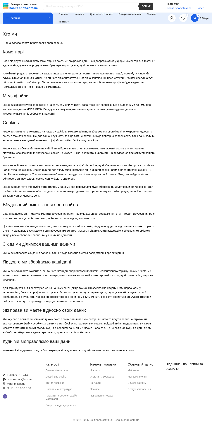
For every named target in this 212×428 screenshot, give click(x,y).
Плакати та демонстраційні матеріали (62, 399)
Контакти (95, 385)
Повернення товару (101, 397)
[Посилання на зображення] (22, 367)
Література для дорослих (61, 407)
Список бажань (137, 385)
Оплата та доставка (102, 378)
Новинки (95, 372)
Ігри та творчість (55, 385)
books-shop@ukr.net (179, 9)
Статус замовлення (139, 391)
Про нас (94, 391)
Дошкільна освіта (56, 378)
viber (200, 9)
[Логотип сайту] (20, 7)
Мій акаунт (134, 372)
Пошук (146, 7)
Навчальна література (59, 391)
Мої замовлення (137, 378)
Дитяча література (57, 372)
